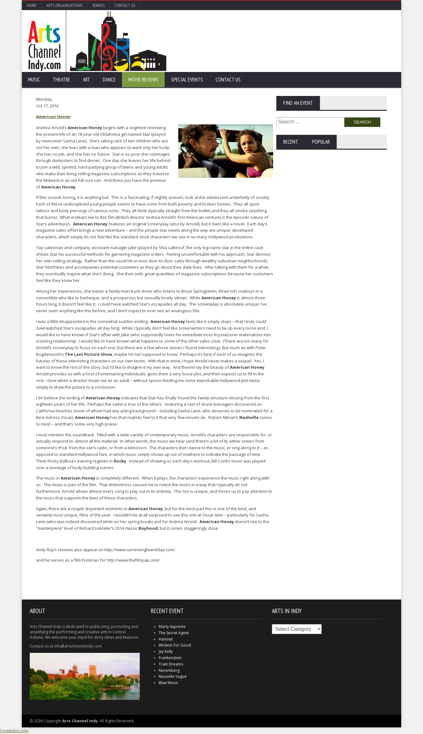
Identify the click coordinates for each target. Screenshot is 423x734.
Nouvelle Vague (173, 676)
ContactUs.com (14, 730)
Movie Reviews (143, 79)
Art (86, 79)
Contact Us (124, 5)
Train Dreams (171, 664)
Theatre (61, 79)
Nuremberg (169, 670)
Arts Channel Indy (97, 41)
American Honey (53, 116)
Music (34, 79)
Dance (109, 79)
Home (31, 5)
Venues (98, 5)
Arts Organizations (64, 5)
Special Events (187, 79)
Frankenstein (170, 657)
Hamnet (166, 639)
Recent (290, 141)
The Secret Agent (174, 633)
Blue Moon (168, 682)
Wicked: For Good (175, 645)
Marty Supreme (172, 626)
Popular (321, 141)
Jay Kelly (166, 651)
